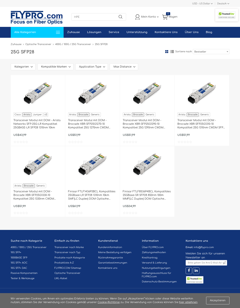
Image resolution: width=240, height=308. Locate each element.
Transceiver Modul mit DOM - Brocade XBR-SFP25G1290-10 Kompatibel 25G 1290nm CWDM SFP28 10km (143, 124)
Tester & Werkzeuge (22, 278)
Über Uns (191, 32)
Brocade (83, 114)
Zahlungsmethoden (154, 252)
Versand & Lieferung (154, 263)
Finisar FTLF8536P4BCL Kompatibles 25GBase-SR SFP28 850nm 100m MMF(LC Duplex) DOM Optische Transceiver (147, 195)
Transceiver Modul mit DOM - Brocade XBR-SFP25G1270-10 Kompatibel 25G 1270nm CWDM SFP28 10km (88, 124)
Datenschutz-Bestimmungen (159, 281)
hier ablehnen (188, 302)
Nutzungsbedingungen (156, 268)
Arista (27, 114)
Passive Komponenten (24, 273)
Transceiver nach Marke (69, 247)
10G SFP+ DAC (19, 268)
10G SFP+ (16, 252)
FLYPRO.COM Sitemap (67, 268)
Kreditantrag (149, 257)
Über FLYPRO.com (153, 247)
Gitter (166, 51)
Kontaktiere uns (108, 268)
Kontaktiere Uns (166, 32)
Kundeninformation (110, 247)
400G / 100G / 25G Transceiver (73, 44)
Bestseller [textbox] (200, 51)
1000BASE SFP (19, 257)
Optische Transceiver (38, 44)
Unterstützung (136, 32)
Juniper (37, 114)
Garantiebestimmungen (112, 263)
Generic (95, 114)
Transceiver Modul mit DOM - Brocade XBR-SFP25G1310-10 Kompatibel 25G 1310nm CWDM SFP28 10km (201, 124)
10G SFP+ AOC (19, 263)
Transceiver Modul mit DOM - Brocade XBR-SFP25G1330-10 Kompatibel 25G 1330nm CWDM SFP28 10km (33, 195)
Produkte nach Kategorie (69, 257)
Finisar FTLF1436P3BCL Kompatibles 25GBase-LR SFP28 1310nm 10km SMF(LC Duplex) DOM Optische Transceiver (92, 195)
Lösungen (94, 32)
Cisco (18, 114)
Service (114, 32)
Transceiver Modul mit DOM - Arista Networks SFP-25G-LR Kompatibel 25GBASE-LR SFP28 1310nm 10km (37, 124)
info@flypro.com (204, 247)
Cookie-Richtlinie (108, 302)
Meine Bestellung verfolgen (115, 252)
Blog (209, 32)
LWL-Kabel (60, 278)
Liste (172, 51)
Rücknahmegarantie (110, 257)
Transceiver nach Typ (67, 252)
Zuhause (73, 32)
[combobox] (211, 51)
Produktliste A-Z (64, 263)
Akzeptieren (218, 300)
